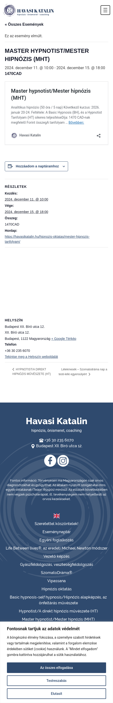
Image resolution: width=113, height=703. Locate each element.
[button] (105, 10)
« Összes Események (24, 24)
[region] (56, 662)
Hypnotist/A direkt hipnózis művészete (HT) (58, 611)
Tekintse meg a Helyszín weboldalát (31, 357)
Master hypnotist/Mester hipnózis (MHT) (58, 619)
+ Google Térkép (63, 339)
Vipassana (56, 581)
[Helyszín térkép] (56, 282)
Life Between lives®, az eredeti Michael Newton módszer (57, 548)
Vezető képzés (56, 556)
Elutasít (56, 694)
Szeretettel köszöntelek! (56, 523)
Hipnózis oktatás (57, 589)
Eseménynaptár (57, 532)
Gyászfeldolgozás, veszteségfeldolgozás (56, 564)
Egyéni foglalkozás (56, 540)
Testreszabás (57, 681)
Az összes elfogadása (56, 668)
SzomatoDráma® (56, 572)
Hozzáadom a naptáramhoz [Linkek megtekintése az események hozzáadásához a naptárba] (37, 166)
